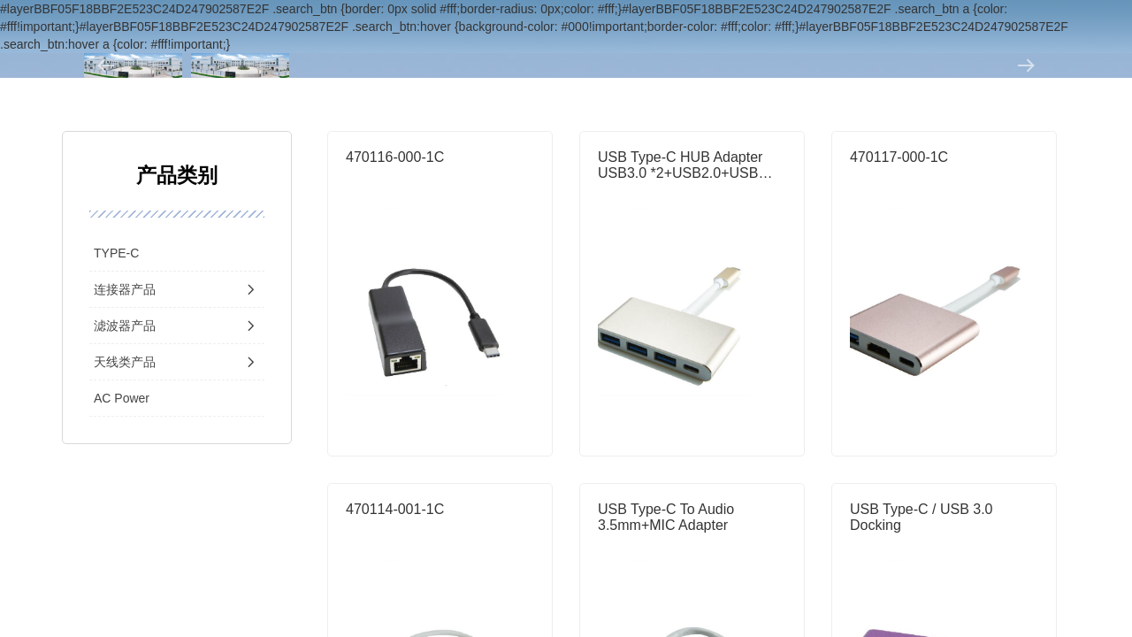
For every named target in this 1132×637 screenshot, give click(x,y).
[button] (106, 65)
